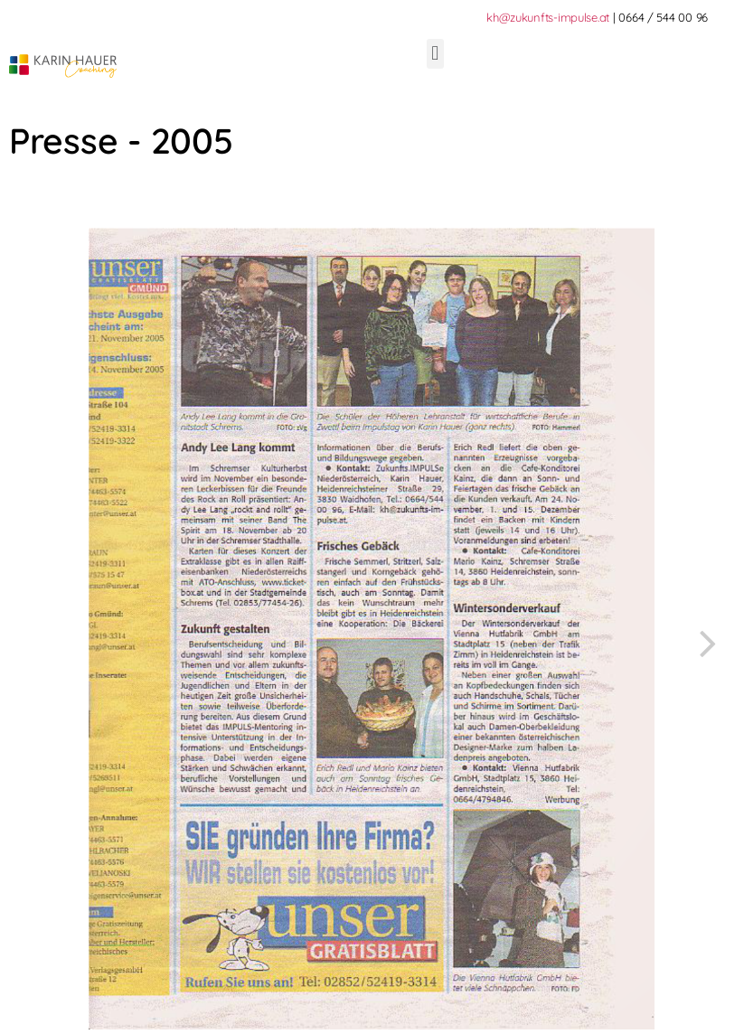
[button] (435, 54)
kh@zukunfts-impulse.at (547, 17)
